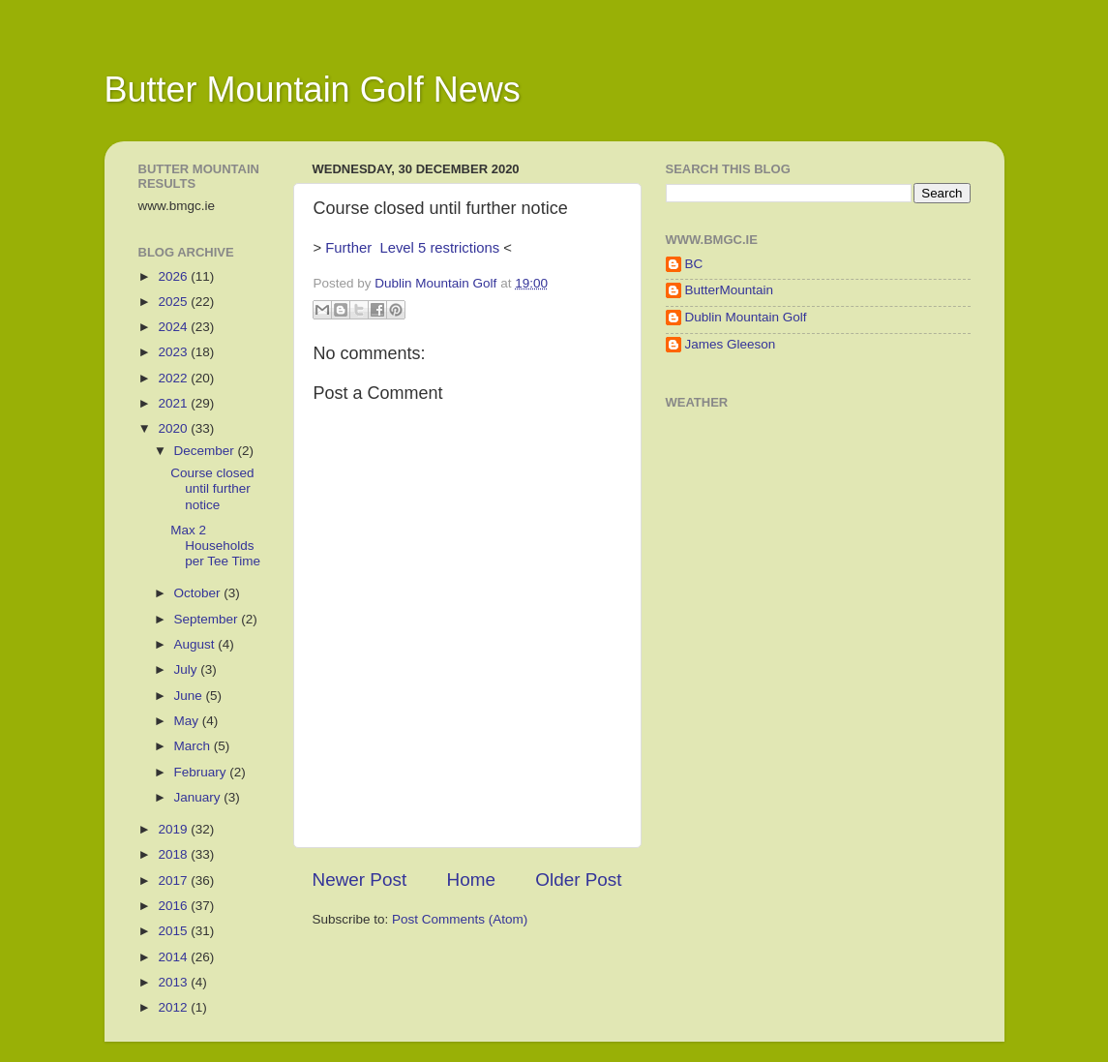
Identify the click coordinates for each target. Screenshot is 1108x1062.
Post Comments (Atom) (459, 919)
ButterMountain (729, 290)
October (199, 593)
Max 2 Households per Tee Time (215, 545)
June (190, 695)
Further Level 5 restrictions (412, 248)
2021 (174, 403)
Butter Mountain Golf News (313, 89)
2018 (174, 854)
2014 (174, 957)
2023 (174, 352)
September (208, 619)
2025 (174, 301)
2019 (174, 829)
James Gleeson (730, 344)
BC (694, 264)
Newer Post (360, 879)
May (188, 720)
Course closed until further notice (212, 488)
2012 (174, 1007)
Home (471, 879)
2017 (174, 880)
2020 (174, 428)
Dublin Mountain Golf (746, 317)
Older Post (578, 879)
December (206, 450)
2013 (174, 982)
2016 (174, 905)
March (194, 746)
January (199, 797)
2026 (174, 276)
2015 (174, 931)
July (187, 669)
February (202, 772)
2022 (174, 378)
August (196, 644)
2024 (174, 326)
